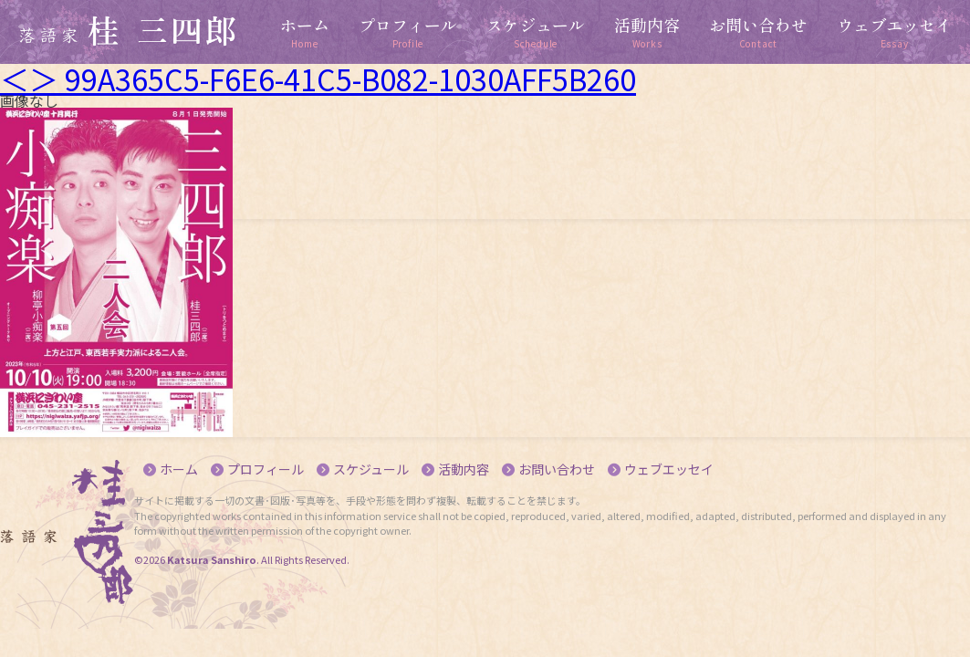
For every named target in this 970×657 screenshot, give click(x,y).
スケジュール (371, 469)
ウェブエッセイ (669, 469)
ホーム (179, 469)
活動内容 (463, 469)
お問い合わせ (556, 469)
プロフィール (265, 469)
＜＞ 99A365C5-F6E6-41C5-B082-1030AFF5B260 (318, 78)
